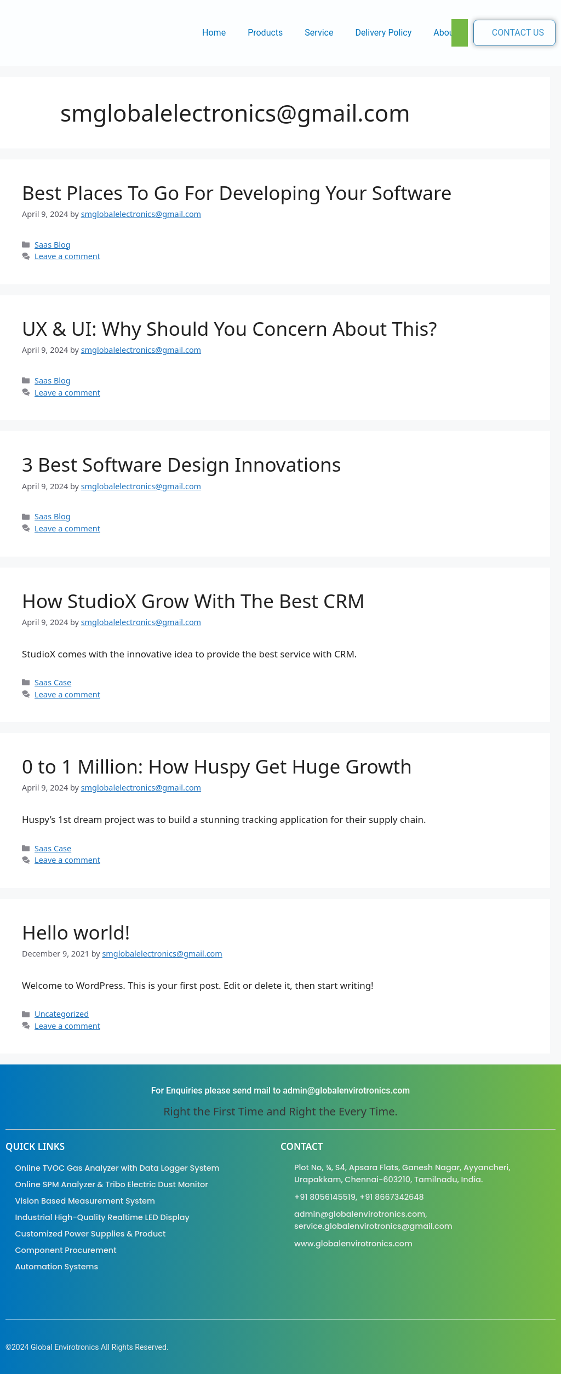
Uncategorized (62, 1014)
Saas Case (53, 682)
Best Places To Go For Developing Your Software (236, 192)
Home (214, 32)
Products (265, 32)
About (445, 32)
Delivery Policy (383, 32)
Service (319, 32)
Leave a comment (67, 256)
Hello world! (76, 932)
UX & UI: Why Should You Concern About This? (229, 328)
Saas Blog (53, 244)
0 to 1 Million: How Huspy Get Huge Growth (217, 766)
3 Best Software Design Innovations (181, 464)
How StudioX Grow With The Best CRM (193, 601)
